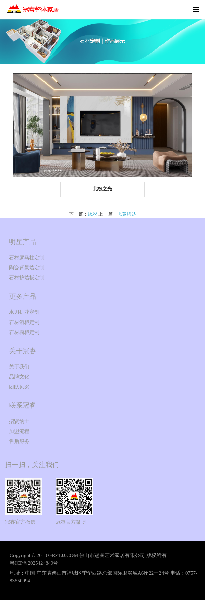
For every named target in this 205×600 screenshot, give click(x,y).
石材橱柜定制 (24, 332)
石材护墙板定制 (27, 277)
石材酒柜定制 (24, 322)
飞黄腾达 (126, 214)
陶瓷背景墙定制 (27, 267)
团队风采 (19, 387)
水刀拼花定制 (24, 312)
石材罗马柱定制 (27, 257)
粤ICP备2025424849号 (34, 563)
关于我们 (19, 366)
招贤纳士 (19, 421)
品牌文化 (19, 376)
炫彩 (92, 214)
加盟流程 (19, 431)
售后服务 (19, 441)
